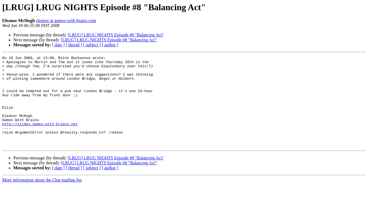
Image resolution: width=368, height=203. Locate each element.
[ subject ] (92, 44)
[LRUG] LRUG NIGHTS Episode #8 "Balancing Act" (116, 35)
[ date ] (58, 44)
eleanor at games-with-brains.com (66, 20)
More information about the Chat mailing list (42, 198)
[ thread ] (74, 44)
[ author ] (110, 44)
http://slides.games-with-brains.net (40, 137)
